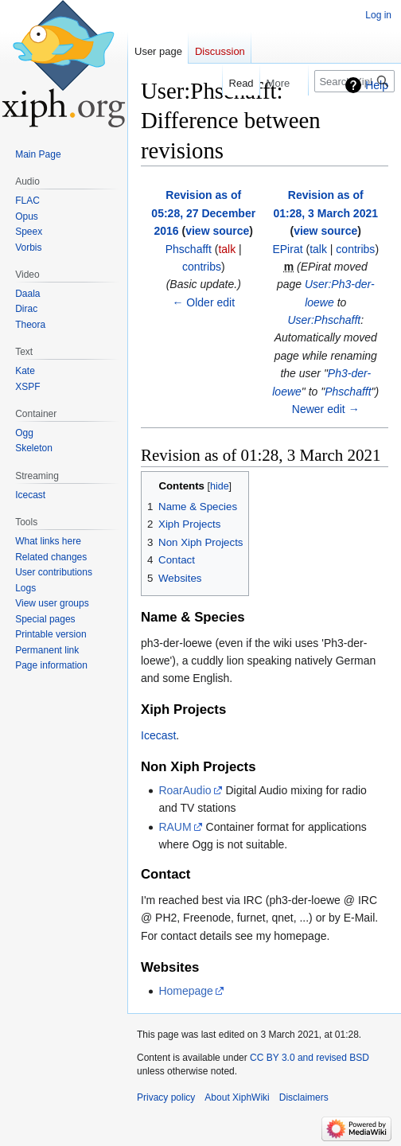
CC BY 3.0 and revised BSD (309, 1057)
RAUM (174, 827)
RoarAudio (184, 790)
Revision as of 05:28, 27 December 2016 (203, 213)
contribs (201, 266)
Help (376, 85)
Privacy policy (166, 1097)
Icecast (158, 735)
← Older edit (203, 302)
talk (227, 249)
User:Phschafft (323, 320)
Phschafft (348, 391)
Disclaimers (304, 1097)
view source (217, 230)
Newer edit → (326, 409)
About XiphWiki (236, 1097)
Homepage (185, 990)
